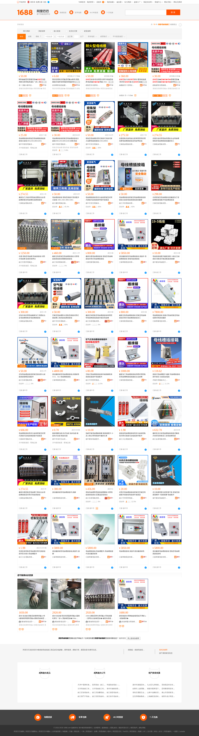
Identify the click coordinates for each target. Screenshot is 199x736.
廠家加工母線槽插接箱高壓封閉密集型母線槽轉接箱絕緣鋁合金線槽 (132, 375)
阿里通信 (133, 731)
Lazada (182, 731)
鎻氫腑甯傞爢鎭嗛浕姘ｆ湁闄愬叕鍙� (160, 85)
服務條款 (105, 728)
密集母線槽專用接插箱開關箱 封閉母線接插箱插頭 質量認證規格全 (99, 493)
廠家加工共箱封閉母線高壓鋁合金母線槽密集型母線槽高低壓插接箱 (32, 198)
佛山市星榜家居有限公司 (171, 692)
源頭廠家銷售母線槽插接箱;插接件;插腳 (66, 552)
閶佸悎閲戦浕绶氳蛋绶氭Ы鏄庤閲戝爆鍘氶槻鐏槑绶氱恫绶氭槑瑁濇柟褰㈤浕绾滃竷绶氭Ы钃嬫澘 (65, 80)
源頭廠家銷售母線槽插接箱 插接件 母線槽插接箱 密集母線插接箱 (132, 257)
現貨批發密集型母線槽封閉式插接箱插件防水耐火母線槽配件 (32, 552)
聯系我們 (133, 728)
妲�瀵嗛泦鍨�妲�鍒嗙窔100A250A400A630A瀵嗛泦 (166, 80)
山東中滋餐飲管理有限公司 (157, 692)
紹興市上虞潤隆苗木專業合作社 (144, 689)
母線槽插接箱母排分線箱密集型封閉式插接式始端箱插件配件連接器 (99, 198)
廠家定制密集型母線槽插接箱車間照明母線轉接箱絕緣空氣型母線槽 (99, 316)
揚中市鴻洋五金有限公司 (59, 439)
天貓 (70, 731)
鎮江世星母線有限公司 (100, 696)
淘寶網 (64, 731)
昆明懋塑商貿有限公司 (170, 689)
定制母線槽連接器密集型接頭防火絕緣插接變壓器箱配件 (32, 375)
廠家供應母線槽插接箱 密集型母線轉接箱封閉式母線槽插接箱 (99, 257)
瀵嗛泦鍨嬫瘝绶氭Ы (26, 88)
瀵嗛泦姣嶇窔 (173, 88)
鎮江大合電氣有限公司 (126, 439)
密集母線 (66, 147)
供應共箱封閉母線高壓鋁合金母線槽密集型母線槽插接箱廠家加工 (166, 139)
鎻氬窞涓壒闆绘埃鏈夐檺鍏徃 (93, 85)
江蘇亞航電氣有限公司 (160, 203)
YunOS (125, 731)
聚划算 (76, 731)
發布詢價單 (163, 650)
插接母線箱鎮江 (140, 650)
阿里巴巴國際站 (31, 731)
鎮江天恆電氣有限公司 (126, 203)
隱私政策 (113, 728)
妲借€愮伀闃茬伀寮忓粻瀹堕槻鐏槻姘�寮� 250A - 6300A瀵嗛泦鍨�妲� (99, 80)
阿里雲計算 (117, 731)
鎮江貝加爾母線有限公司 (101, 692)
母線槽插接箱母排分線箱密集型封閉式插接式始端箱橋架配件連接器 (32, 434)
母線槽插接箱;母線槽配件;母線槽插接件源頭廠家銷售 (99, 552)
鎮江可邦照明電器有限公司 (93, 380)
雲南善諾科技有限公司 (170, 685)
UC (144, 731)
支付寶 (149, 731)
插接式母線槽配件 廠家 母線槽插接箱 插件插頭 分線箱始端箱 (166, 375)
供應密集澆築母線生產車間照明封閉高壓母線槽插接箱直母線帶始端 (132, 139)
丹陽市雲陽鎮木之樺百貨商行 (160, 380)
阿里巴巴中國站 (44, 731)
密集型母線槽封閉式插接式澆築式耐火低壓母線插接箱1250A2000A (99, 139)
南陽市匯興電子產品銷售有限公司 (159, 689)
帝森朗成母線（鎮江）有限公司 (118, 685)
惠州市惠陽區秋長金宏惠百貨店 (144, 685)
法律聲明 (97, 728)
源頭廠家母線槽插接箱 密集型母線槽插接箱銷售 (166, 552)
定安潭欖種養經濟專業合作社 (143, 696)
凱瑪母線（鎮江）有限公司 (102, 685)
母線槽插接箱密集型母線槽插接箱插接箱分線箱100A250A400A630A (32, 139)
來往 (155, 731)
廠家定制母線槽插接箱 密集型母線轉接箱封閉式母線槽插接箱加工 (132, 316)
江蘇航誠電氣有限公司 (126, 144)
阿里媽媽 (102, 731)
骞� (44, 85)
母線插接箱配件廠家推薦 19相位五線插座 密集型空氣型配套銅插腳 (166, 257)
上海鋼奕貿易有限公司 (155, 696)
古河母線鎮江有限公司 (86, 689)
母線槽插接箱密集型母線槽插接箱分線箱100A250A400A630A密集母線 (65, 139)
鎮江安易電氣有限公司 (59, 262)
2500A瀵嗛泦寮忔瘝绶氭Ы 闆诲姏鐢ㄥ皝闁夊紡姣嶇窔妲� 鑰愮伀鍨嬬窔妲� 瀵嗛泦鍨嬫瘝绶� (99, 617)
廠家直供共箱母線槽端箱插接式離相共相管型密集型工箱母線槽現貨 (166, 434)
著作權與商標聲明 (85, 728)
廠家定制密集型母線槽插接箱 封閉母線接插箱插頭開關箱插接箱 (65, 257)
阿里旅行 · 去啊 (91, 731)
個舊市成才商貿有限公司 (171, 696)
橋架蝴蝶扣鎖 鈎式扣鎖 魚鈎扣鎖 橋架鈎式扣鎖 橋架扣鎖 (65, 434)
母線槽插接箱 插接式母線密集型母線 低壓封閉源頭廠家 (166, 316)
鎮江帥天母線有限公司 (115, 696)
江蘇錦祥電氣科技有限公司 (26, 439)
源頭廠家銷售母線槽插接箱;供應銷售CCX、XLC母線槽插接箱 (65, 375)
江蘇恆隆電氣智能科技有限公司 (93, 262)
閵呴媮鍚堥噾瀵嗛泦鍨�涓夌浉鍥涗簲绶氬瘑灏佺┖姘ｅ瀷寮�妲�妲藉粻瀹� (32, 80)
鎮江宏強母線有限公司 (86, 692)
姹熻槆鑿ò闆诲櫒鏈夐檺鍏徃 (129, 622)
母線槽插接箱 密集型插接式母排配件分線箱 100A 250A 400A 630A (65, 198)
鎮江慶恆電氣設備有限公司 (59, 203)
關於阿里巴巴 (124, 728)
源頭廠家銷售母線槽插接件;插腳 (64, 492)
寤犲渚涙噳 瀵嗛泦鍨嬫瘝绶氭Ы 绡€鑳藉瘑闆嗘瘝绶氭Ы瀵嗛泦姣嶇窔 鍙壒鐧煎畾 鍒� (32, 617)
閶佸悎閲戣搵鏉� (59, 88)
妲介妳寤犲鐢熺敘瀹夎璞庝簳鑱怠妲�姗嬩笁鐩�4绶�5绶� (132, 80)
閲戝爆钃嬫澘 (71, 88)
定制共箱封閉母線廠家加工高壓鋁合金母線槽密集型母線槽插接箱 (32, 316)
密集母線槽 (74, 147)
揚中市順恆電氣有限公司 (26, 144)
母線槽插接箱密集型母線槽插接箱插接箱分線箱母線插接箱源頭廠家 (132, 198)
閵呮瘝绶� (38, 88)
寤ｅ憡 (44, 82)
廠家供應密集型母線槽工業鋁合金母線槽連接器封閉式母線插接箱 (32, 493)
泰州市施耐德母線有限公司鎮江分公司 (121, 689)
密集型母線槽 (57, 147)
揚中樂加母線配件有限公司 (160, 262)
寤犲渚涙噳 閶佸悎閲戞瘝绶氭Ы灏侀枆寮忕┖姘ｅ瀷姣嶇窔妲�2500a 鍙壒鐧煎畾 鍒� (66, 617)
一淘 (82, 731)
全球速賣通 (56, 731)
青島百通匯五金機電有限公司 (143, 692)
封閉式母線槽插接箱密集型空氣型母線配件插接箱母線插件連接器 (132, 493)
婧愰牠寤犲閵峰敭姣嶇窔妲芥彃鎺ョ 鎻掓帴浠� (132, 617)
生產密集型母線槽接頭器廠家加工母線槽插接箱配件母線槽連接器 (166, 198)
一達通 (175, 731)
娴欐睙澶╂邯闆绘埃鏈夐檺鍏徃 (126, 85)
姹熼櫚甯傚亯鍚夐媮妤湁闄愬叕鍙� (59, 85)
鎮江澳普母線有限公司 (115, 692)
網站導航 (142, 728)
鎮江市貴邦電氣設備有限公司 (26, 262)
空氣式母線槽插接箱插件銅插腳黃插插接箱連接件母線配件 (99, 375)
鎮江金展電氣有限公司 (160, 439)
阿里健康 (167, 731)
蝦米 (109, 731)
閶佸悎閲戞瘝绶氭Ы (59, 625)
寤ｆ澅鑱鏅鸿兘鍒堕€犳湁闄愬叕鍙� (26, 85)
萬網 (139, 731)
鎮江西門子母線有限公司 (87, 696)
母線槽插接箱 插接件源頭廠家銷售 (131, 551)
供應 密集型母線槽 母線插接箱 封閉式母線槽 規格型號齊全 (32, 257)
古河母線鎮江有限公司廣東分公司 (104, 689)
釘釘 (160, 731)
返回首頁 (122, 638)
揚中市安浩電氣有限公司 (93, 144)
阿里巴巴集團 (19, 731)
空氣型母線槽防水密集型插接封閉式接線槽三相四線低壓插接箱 (65, 316)
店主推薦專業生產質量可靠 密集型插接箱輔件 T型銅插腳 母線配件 (166, 493)
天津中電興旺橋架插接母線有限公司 (91, 685)
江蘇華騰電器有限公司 (126, 262)
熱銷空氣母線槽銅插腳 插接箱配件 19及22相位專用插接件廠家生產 (99, 434)
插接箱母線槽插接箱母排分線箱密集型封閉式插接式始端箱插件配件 (132, 434)
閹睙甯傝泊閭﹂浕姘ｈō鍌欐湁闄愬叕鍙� (29, 622)
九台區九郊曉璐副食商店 (156, 685)
